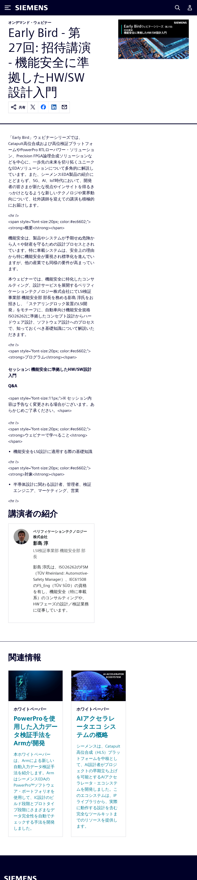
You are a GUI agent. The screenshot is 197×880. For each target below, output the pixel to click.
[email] (64, 107)
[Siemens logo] (31, 7)
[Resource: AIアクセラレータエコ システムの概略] (98, 753)
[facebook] (43, 107)
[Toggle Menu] (7, 7)
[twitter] (33, 107)
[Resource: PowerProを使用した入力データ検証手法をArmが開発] (35, 753)
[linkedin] (54, 107)
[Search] (177, 8)
